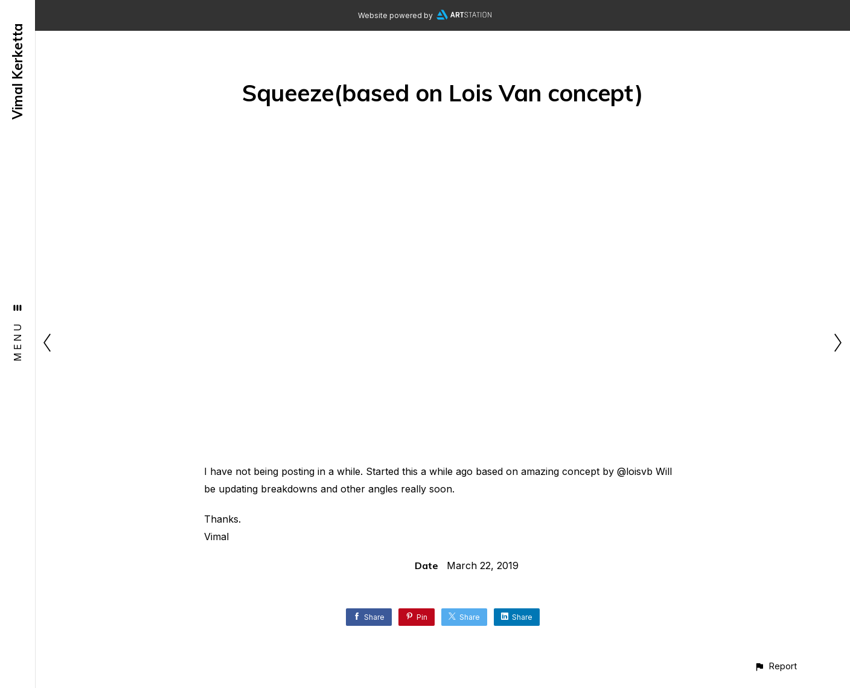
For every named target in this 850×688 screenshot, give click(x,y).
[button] (775, 666)
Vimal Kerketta (17, 71)
